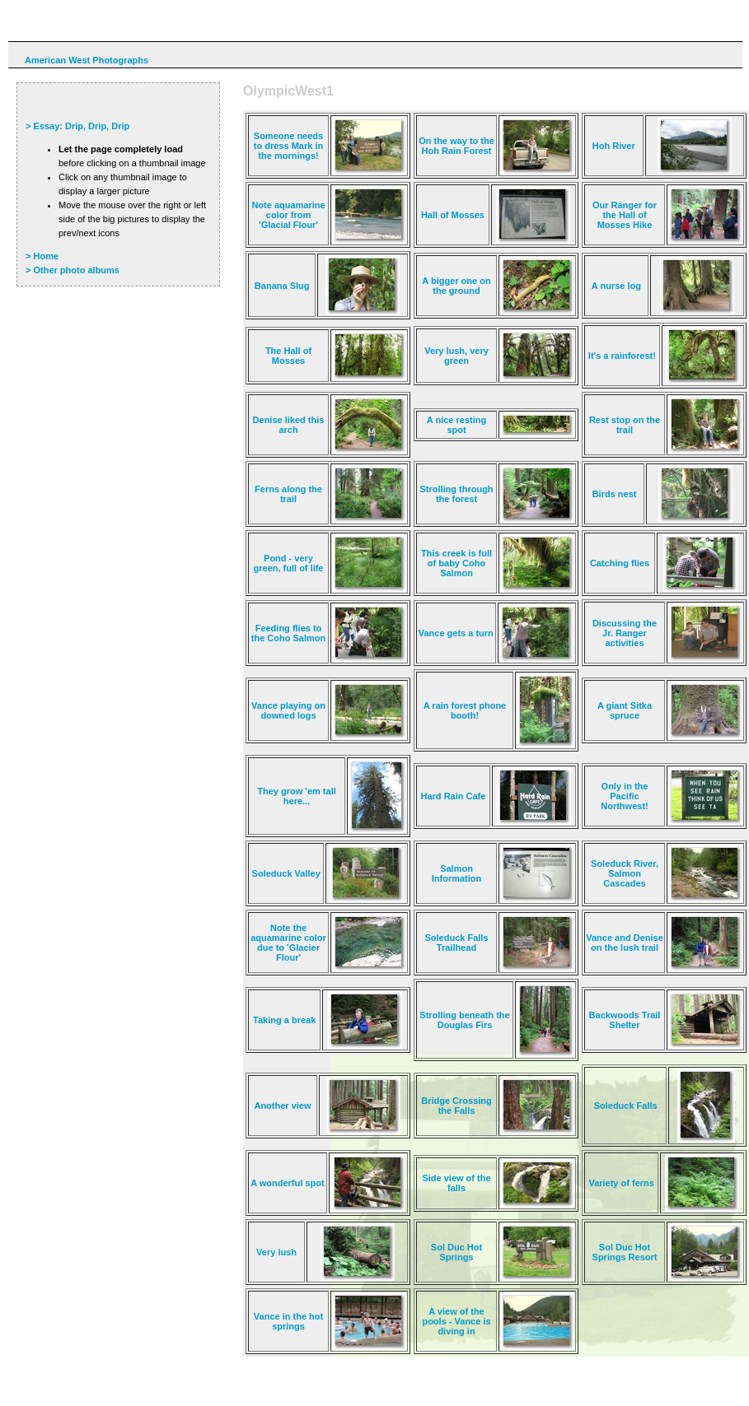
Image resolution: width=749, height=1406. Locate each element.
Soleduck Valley (286, 873)
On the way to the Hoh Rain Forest (456, 146)
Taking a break (284, 1020)
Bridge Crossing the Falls (456, 1105)
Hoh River (613, 146)
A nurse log (616, 286)
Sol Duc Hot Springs (456, 1252)
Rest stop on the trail (624, 425)
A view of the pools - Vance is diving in (456, 1321)
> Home (42, 256)
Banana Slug (282, 286)
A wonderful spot (287, 1183)
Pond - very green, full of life (289, 563)
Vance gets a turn (456, 633)
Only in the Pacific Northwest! (624, 796)
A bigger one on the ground (456, 286)
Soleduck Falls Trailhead (456, 942)
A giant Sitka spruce (624, 710)
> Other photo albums (72, 270)
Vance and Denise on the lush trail (624, 942)
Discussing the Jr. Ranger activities (624, 633)
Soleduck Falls (626, 1105)
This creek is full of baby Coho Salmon (456, 563)
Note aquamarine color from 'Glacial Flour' (288, 215)
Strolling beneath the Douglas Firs (464, 1020)
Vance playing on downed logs (288, 710)
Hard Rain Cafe (453, 796)
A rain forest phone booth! (465, 710)
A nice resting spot (456, 425)
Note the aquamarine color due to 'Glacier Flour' (288, 942)
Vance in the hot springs (288, 1321)
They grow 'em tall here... (296, 796)
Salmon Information (457, 873)
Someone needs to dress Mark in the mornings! (288, 146)
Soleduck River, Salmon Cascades (624, 873)
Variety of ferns (620, 1183)
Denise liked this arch (289, 425)
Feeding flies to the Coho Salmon (288, 633)
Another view (282, 1105)
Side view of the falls (456, 1183)
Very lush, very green (456, 355)
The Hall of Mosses (288, 355)
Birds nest (614, 494)
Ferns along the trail (288, 494)
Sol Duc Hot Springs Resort (625, 1252)
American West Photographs (86, 60)
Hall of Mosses (453, 215)
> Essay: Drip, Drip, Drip (77, 126)
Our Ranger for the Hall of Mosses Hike (624, 215)
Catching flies (619, 563)
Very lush (276, 1252)
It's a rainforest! (622, 356)
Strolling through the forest (456, 494)
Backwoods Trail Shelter (625, 1020)
